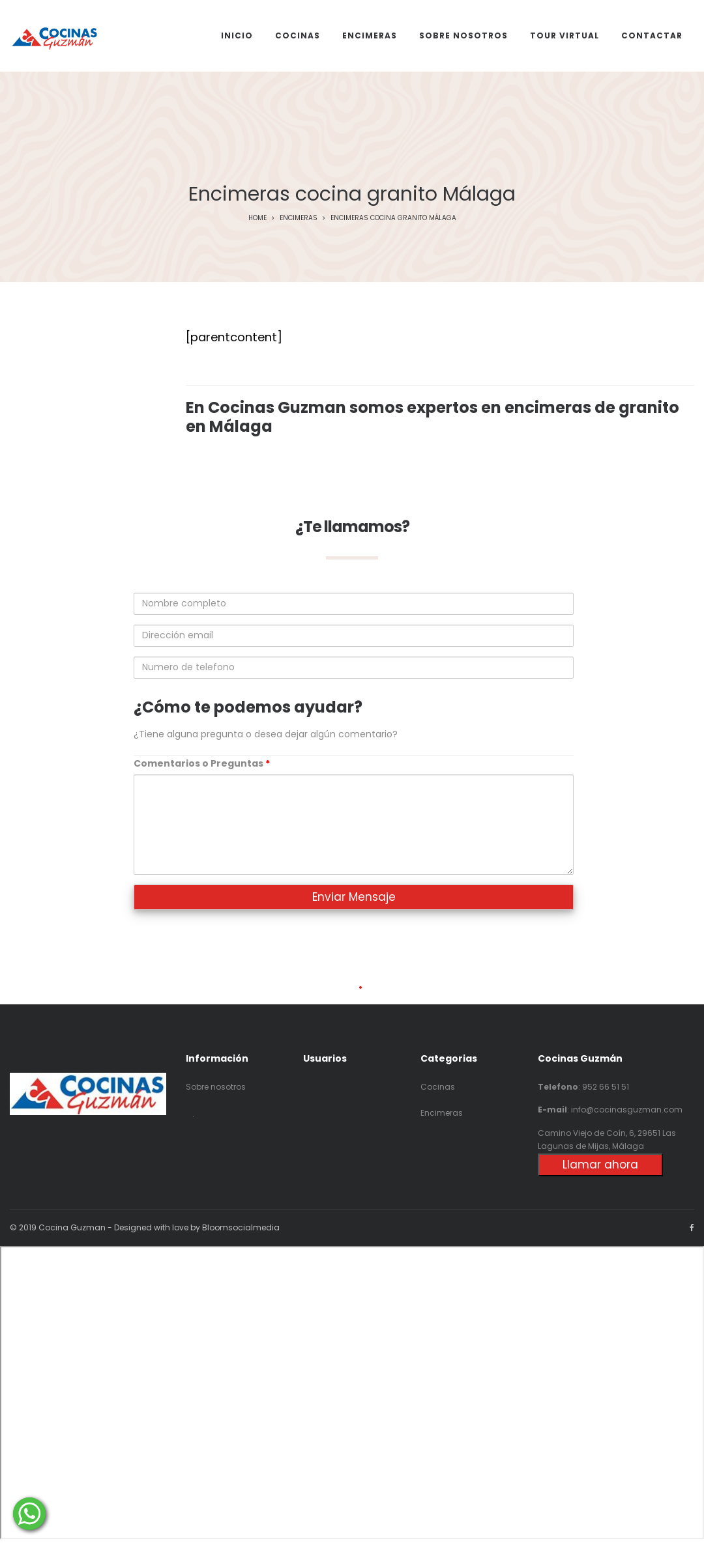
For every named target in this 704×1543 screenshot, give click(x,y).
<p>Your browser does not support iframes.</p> (352, 1392)
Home (257, 218)
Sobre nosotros (216, 1086)
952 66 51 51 (605, 1086)
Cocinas (437, 1086)
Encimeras (298, 218)
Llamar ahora (600, 1164)
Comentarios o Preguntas (202, 763)
